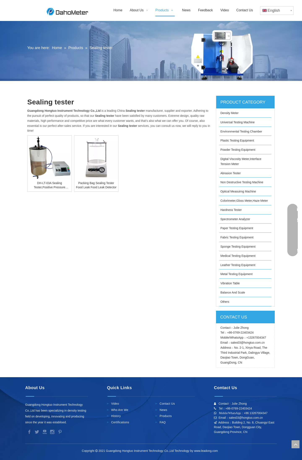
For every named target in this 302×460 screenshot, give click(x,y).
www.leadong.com (206, 450)
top (295, 444)
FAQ (163, 422)
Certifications (120, 422)
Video (115, 403)
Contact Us (167, 403)
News (163, 410)
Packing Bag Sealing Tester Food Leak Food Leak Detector (96, 185)
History (116, 416)
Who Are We (119, 410)
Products (166, 416)
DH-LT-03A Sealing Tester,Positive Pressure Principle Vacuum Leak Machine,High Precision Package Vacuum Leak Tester (49, 185)
